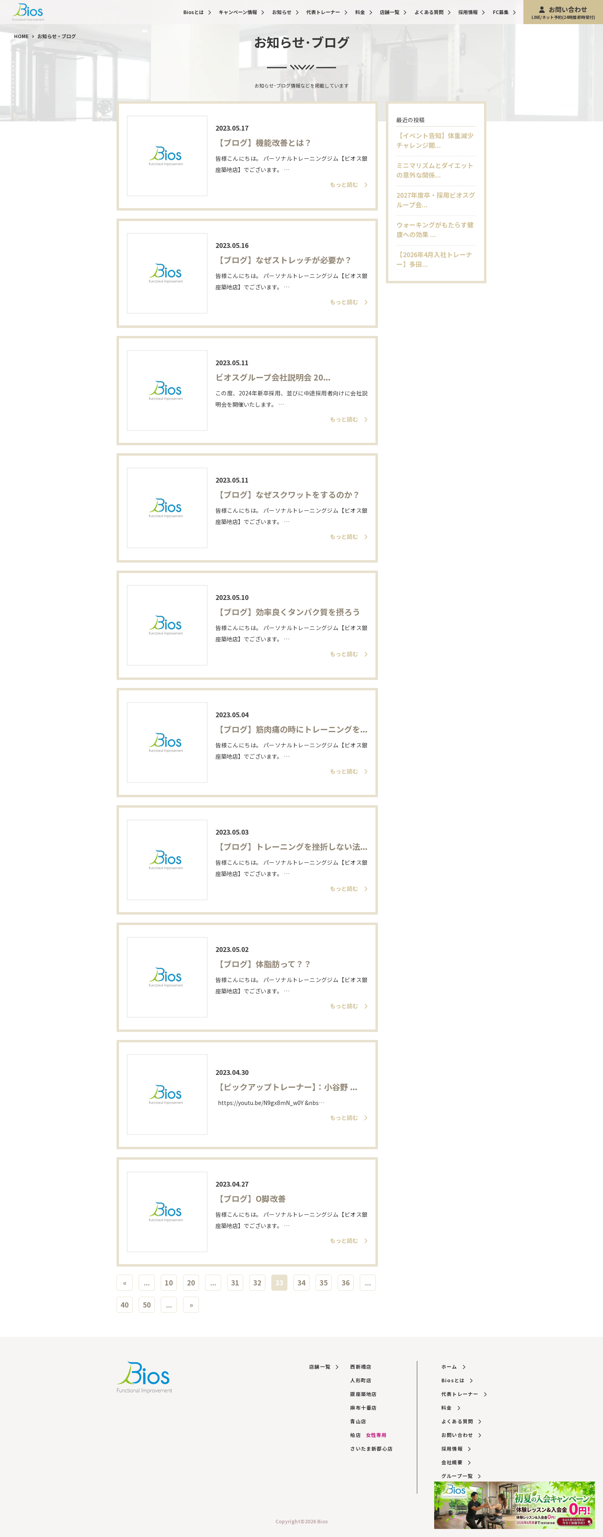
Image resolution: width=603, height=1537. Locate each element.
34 (301, 1282)
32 (257, 1282)
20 (191, 1282)
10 (169, 1282)
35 (324, 1282)
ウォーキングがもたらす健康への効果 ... (435, 229)
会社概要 (455, 1462)
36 (346, 1282)
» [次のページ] (191, 1305)
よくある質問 (432, 11)
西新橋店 (360, 1366)
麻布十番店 (363, 1407)
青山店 (358, 1421)
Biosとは (197, 11)
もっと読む (348, 184)
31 (235, 1282)
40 (125, 1305)
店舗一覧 (393, 11)
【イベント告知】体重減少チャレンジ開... (435, 140)
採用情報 (471, 11)
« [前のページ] (125, 1282)
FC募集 (504, 11)
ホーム (453, 1366)
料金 (363, 11)
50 (147, 1305)
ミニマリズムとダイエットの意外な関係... (435, 170)
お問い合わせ (563, 12)
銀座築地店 (363, 1393)
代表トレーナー (326, 11)
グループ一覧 (461, 1475)
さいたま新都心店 (371, 1448)
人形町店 (360, 1380)
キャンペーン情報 (241, 11)
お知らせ (285, 11)
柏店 (368, 1434)
